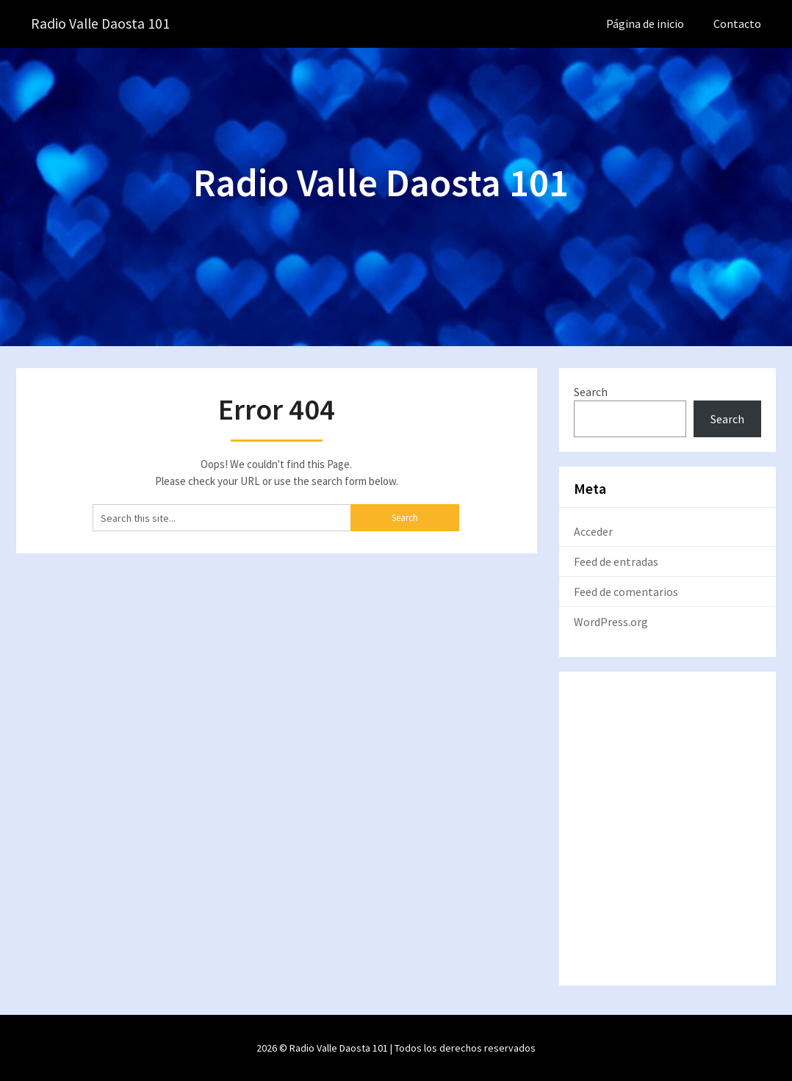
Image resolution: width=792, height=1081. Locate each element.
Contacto (737, 23)
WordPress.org (611, 621)
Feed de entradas (616, 561)
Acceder (593, 531)
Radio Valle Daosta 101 (101, 24)
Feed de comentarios (626, 591)
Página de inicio (645, 23)
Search (591, 391)
